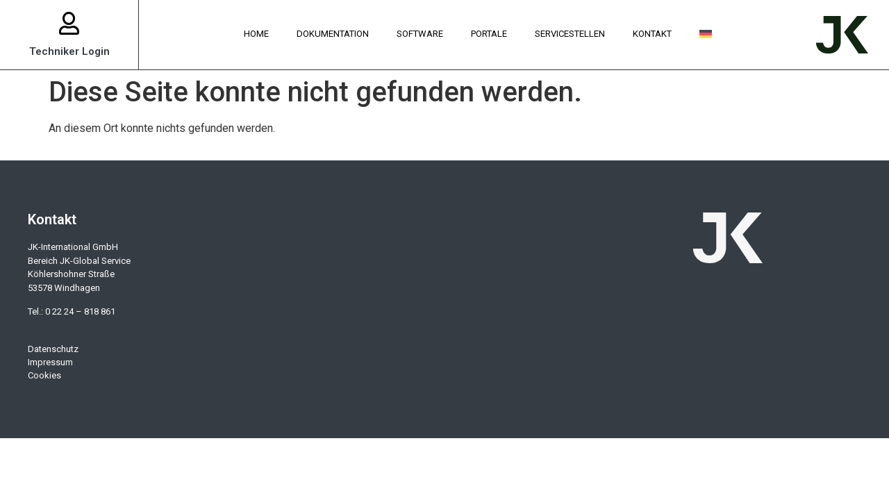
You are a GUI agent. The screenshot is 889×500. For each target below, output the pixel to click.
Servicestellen (570, 33)
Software (420, 33)
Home (256, 33)
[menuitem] (706, 34)
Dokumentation (333, 33)
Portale (489, 33)
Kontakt (652, 33)
